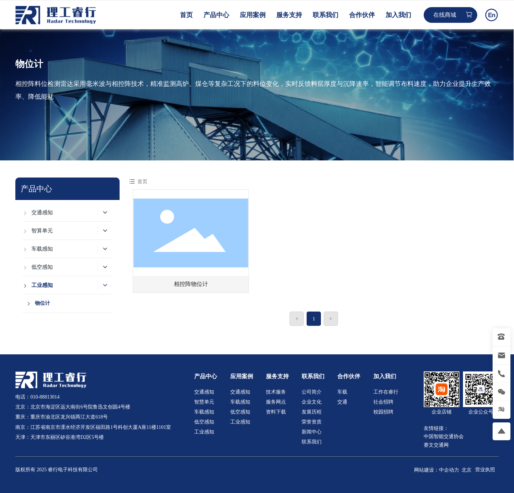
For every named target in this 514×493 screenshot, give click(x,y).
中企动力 (449, 470)
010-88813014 (45, 397)
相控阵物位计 (191, 284)
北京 (467, 470)
